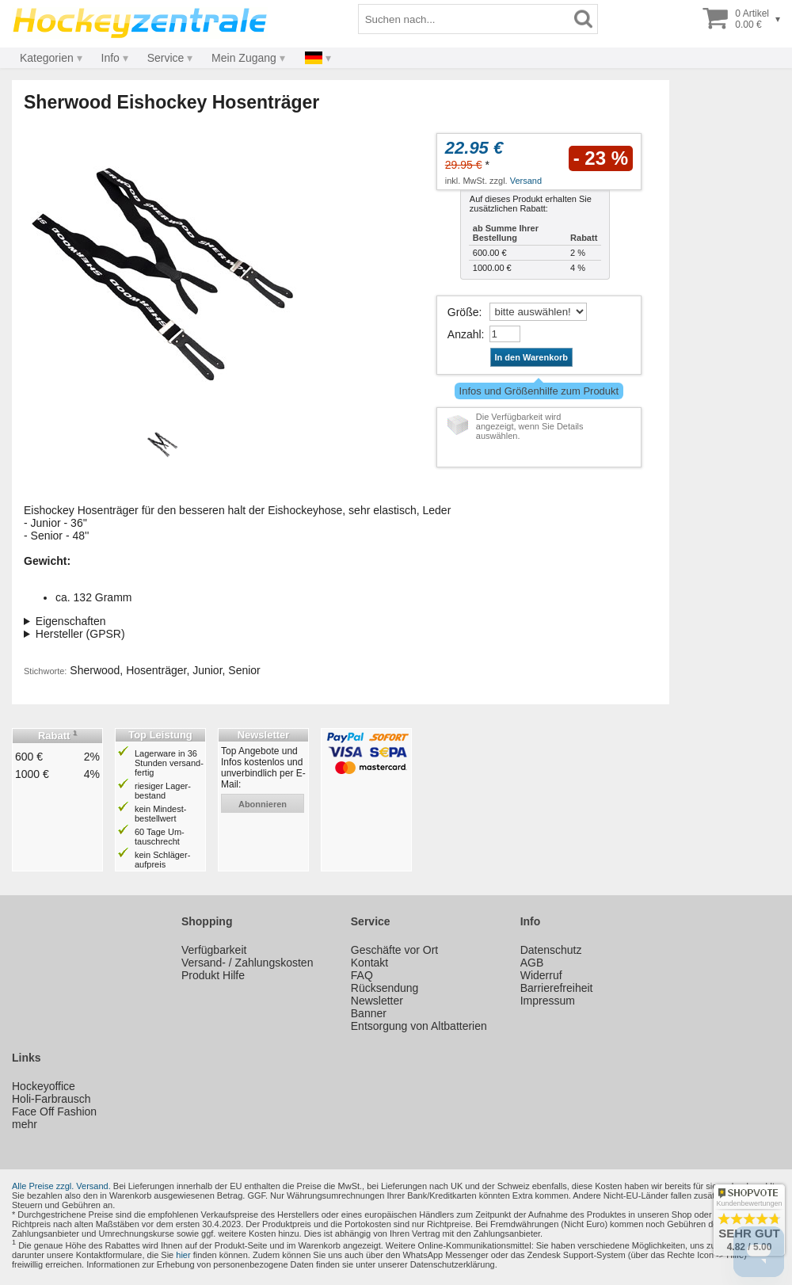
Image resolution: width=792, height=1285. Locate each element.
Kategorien (47, 57)
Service (166, 57)
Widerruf (541, 975)
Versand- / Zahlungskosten (247, 962)
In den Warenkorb (532, 357)
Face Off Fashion (54, 1111)
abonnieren (262, 804)
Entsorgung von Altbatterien (419, 1026)
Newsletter (377, 1000)
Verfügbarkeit (214, 950)
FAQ (362, 975)
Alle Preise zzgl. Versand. (61, 1186)
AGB (532, 962)
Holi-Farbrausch (51, 1098)
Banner (368, 1013)
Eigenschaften (71, 621)
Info (110, 57)
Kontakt (369, 962)
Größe (463, 312)
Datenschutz (551, 950)
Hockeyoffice (43, 1086)
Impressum (547, 1000)
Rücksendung (385, 988)
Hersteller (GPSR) (80, 633)
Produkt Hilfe (213, 975)
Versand (526, 180)
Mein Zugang (243, 57)
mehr (24, 1124)
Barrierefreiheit (556, 988)
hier (183, 1255)
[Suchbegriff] (464, 19)
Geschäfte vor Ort (394, 950)
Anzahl (464, 334)
